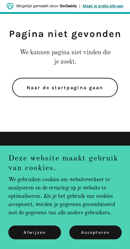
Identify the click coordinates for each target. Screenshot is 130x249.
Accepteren (95, 232)
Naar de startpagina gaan (65, 88)
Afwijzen (35, 232)
